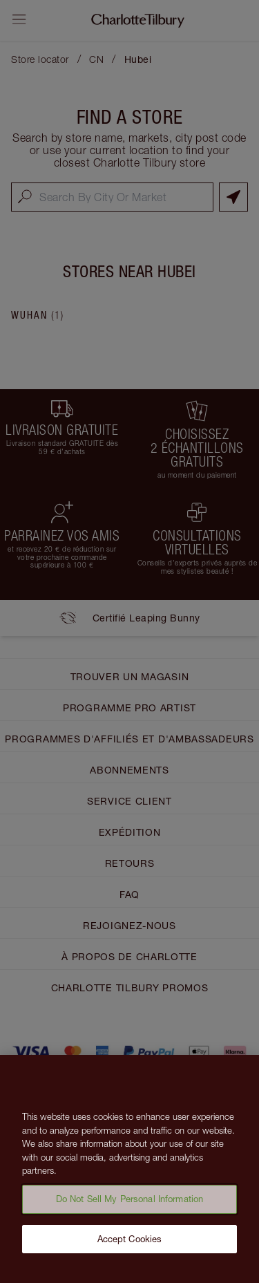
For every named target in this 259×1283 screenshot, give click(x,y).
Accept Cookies (129, 1242)
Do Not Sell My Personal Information (130, 1202)
